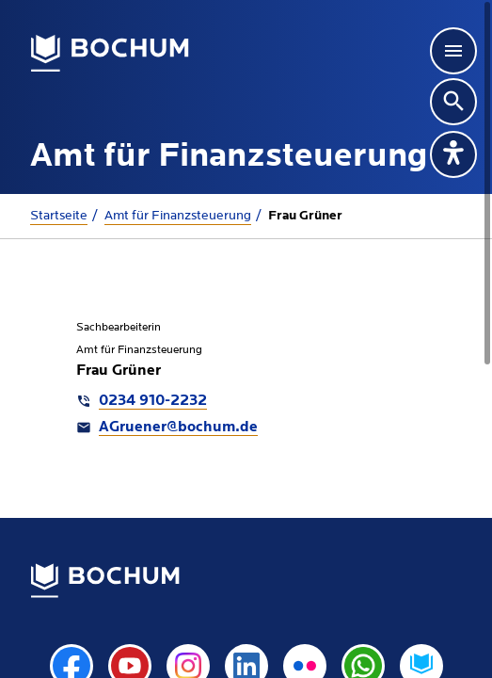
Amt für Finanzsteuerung (177, 215)
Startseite (58, 215)
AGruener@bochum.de (178, 427)
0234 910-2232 (153, 401)
